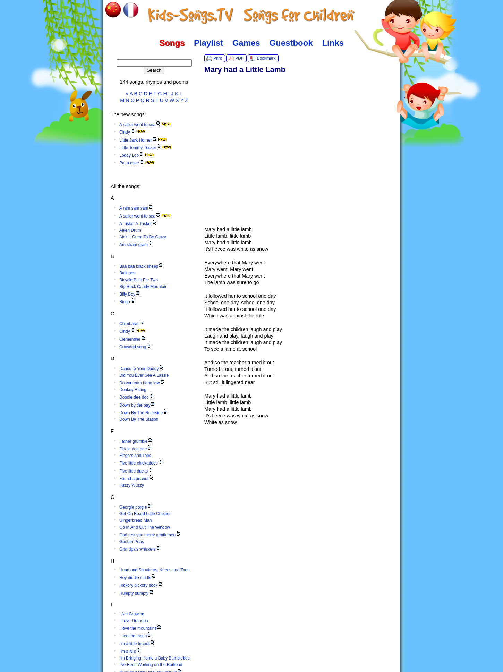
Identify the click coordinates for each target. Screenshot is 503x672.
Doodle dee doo (136, 397)
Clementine (132, 339)
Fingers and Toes (135, 455)
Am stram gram (136, 244)
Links (333, 43)
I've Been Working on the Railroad (150, 664)
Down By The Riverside (143, 412)
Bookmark (266, 58)
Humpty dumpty (136, 593)
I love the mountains (140, 628)
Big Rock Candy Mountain (143, 286)
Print (217, 58)
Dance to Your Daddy (141, 368)
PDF (239, 58)
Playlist (208, 43)
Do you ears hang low (142, 383)
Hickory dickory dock (141, 585)
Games (246, 43)
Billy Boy (130, 294)
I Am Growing (131, 614)
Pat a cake (136, 163)
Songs (172, 43)
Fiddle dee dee (135, 448)
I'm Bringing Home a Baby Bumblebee (154, 658)
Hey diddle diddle (138, 577)
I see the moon (135, 635)
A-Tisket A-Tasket (138, 223)
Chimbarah (132, 323)
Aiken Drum (130, 230)
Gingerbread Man (135, 520)
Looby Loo (136, 155)
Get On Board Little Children (145, 513)
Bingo (127, 301)
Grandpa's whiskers (140, 549)
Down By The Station (139, 419)
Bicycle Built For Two (138, 280)
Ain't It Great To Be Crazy (142, 237)
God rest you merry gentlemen (150, 535)
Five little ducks (136, 471)
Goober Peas (131, 541)
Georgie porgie (135, 507)
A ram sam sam (136, 208)
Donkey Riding (132, 389)
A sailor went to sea (145, 124)
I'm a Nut (130, 651)
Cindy (132, 132)
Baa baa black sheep (141, 266)
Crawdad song (135, 346)
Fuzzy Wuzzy (131, 485)
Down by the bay (137, 405)
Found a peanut (136, 478)
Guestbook (291, 43)
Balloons (127, 273)
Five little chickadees (141, 463)
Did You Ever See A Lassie (144, 375)
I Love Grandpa (133, 620)
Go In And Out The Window (144, 527)
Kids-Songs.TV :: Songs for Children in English (251, 15)
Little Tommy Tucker (145, 147)
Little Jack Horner (143, 140)
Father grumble (136, 441)
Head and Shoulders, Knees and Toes (154, 570)
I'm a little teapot (137, 643)
